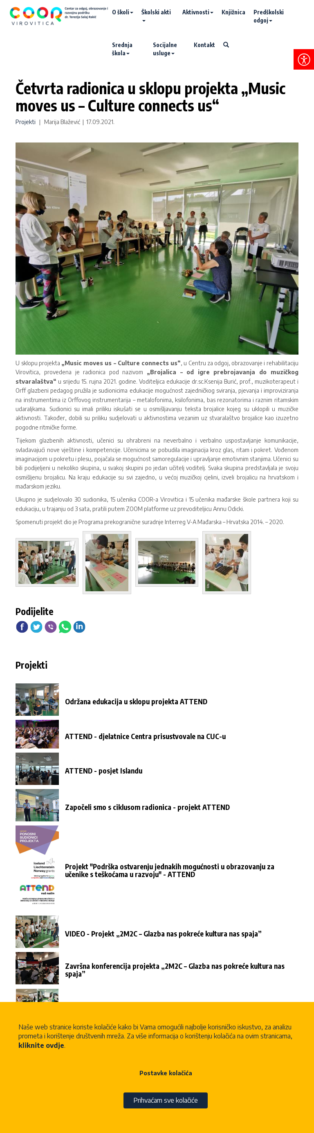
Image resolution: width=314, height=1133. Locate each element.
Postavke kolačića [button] (165, 1073)
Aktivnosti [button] (197, 12)
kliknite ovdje (41, 1045)
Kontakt (204, 44)
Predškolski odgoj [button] (268, 16)
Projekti (26, 121)
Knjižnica (233, 12)
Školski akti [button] (156, 15)
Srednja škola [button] (122, 49)
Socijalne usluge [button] (165, 49)
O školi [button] (122, 12)
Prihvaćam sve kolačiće (165, 1100)
